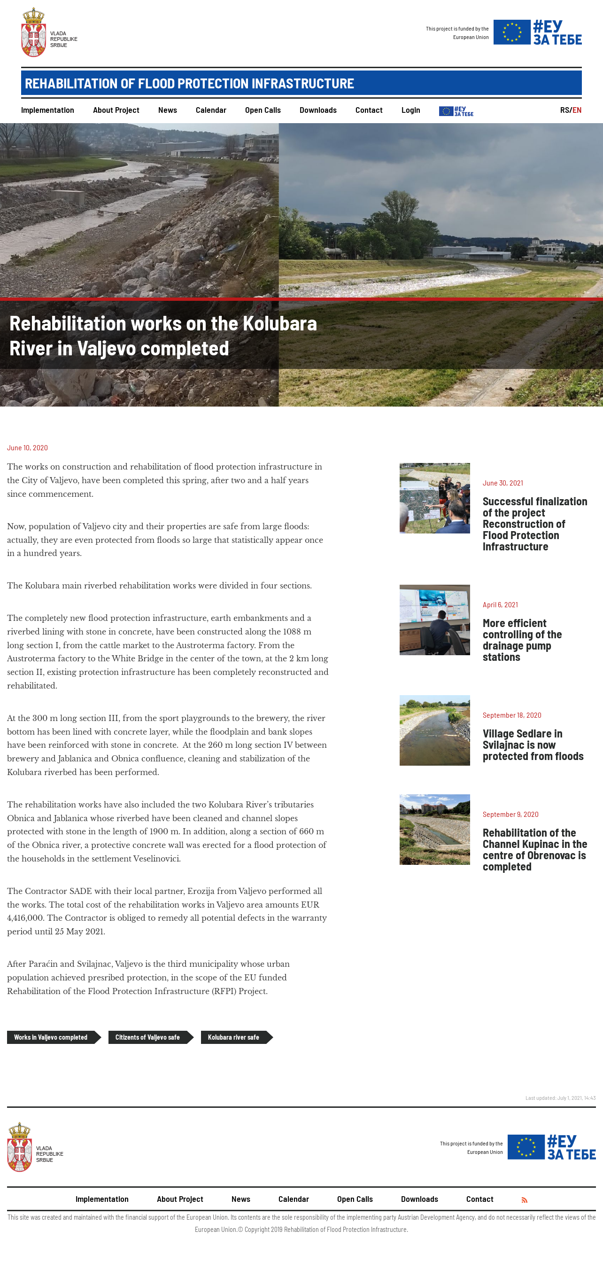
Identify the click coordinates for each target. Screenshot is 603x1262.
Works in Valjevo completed (50, 1037)
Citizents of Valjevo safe (148, 1037)
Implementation (47, 109)
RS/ (566, 109)
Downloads (318, 109)
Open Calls (263, 109)
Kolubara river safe (233, 1037)
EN (577, 109)
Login (411, 109)
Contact (369, 109)
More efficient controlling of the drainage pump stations (522, 639)
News (167, 109)
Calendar (211, 109)
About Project (116, 109)
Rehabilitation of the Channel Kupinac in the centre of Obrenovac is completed (535, 849)
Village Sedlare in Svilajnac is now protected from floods (533, 744)
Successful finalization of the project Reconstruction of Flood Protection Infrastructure (535, 523)
